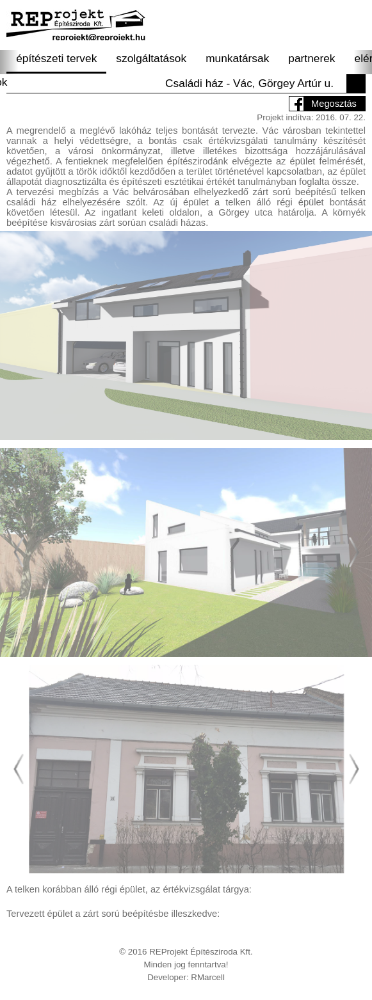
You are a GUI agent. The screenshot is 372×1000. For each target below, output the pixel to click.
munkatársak (237, 58)
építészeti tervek (56, 58)
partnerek (311, 58)
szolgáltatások (151, 58)
